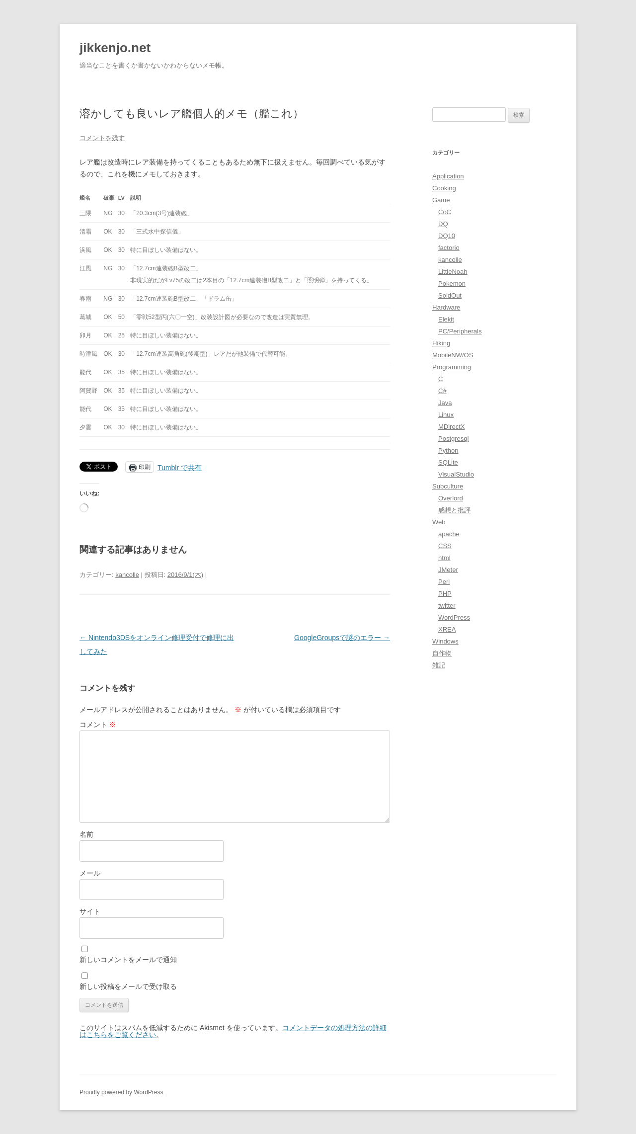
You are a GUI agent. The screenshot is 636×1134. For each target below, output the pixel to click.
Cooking (444, 188)
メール (90, 873)
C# (442, 391)
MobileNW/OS (452, 355)
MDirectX (451, 426)
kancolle (127, 574)
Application (448, 176)
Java (445, 402)
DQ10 (446, 236)
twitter (447, 605)
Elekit (446, 319)
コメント (98, 725)
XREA (447, 629)
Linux (446, 414)
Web (439, 522)
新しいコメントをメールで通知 (128, 960)
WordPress (454, 617)
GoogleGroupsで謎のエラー (342, 638)
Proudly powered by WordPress (121, 1092)
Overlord (450, 498)
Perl (444, 581)
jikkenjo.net (115, 47)
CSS (445, 546)
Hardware (446, 307)
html (444, 558)
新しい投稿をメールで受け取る (128, 986)
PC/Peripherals (459, 331)
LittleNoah (453, 271)
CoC (444, 212)
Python (448, 450)
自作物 (442, 653)
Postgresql (453, 438)
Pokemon (452, 283)
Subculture (447, 486)
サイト (90, 911)
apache (449, 534)
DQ (443, 224)
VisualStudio (456, 474)
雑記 (438, 665)
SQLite (448, 462)
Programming (451, 367)
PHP (445, 593)
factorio (449, 247)
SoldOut (450, 295)
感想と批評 (454, 510)
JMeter (448, 569)
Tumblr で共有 (180, 467)
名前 (86, 834)
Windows (445, 641)
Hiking (441, 343)
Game (441, 200)
